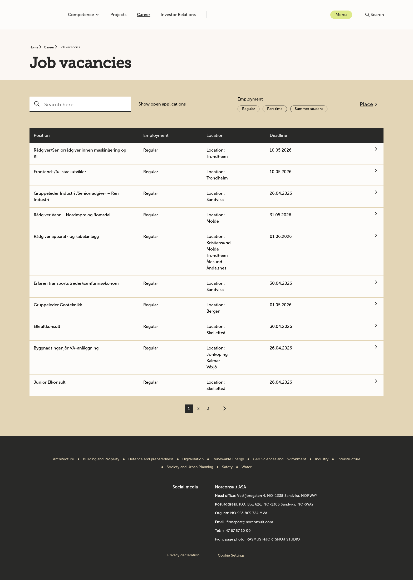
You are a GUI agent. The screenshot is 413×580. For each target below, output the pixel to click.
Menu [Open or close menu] (341, 14)
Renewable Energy (228, 459)
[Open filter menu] (368, 104)
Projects (118, 14)
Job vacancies (70, 47)
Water (247, 467)
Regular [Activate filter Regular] (248, 109)
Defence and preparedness (150, 459)
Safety (227, 467)
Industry (321, 459)
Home (34, 47)
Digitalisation (193, 459)
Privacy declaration (183, 555)
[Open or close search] (375, 14)
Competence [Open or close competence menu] (83, 14)
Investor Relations (178, 14)
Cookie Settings (231, 555)
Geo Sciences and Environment (279, 459)
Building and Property (101, 459)
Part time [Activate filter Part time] (275, 109)
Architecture (63, 459)
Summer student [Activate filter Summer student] (309, 109)
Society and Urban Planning (190, 467)
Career (143, 14)
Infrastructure (348, 459)
